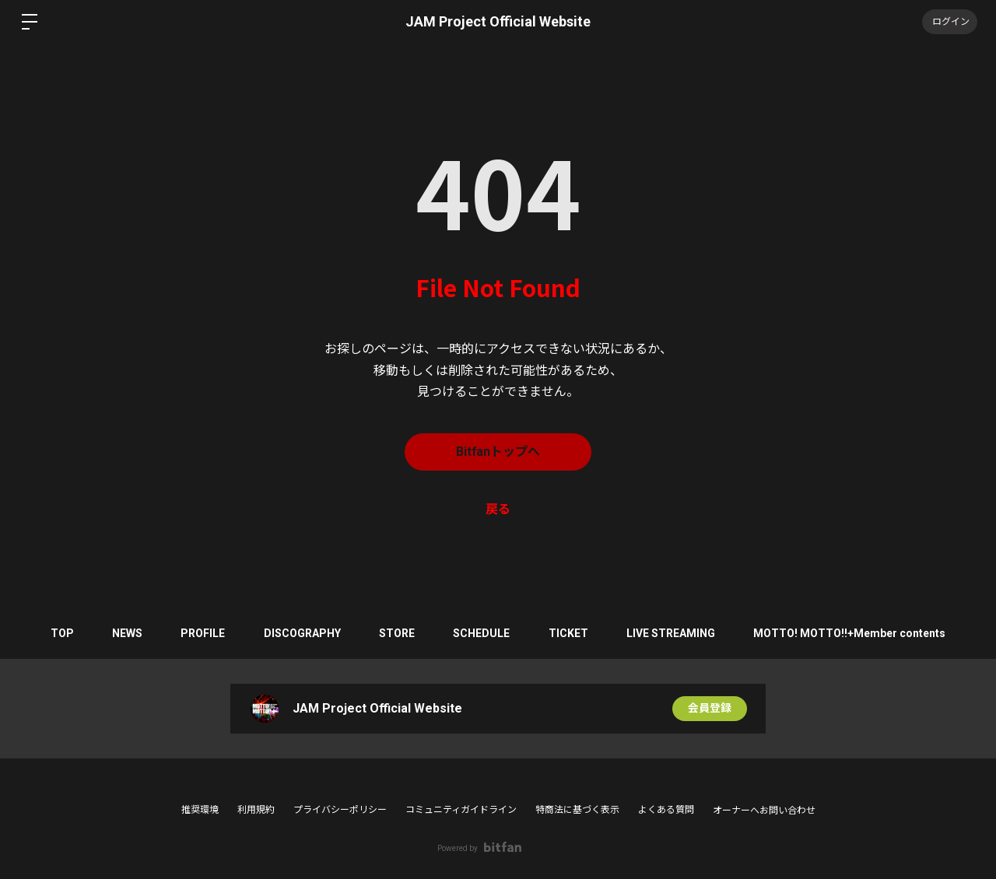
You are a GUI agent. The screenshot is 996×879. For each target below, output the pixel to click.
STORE (397, 633)
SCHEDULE (482, 633)
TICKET (569, 633)
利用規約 (256, 809)
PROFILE (202, 633)
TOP (60, 633)
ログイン (949, 21)
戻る (498, 509)
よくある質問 (666, 809)
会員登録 (709, 708)
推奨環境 (200, 809)
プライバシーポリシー (340, 809)
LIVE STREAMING (672, 633)
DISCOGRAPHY (301, 633)
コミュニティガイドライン (461, 809)
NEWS (125, 633)
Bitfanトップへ (498, 451)
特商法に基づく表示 (577, 809)
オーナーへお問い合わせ (764, 810)
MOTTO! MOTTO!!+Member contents (852, 633)
